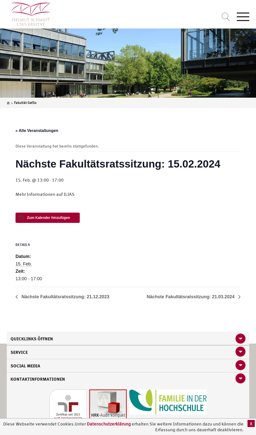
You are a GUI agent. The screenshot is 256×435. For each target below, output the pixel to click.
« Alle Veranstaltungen (37, 130)
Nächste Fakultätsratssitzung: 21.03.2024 (191, 296)
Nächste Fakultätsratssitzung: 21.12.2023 (64, 296)
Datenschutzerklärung (109, 423)
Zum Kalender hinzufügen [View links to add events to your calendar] (48, 218)
